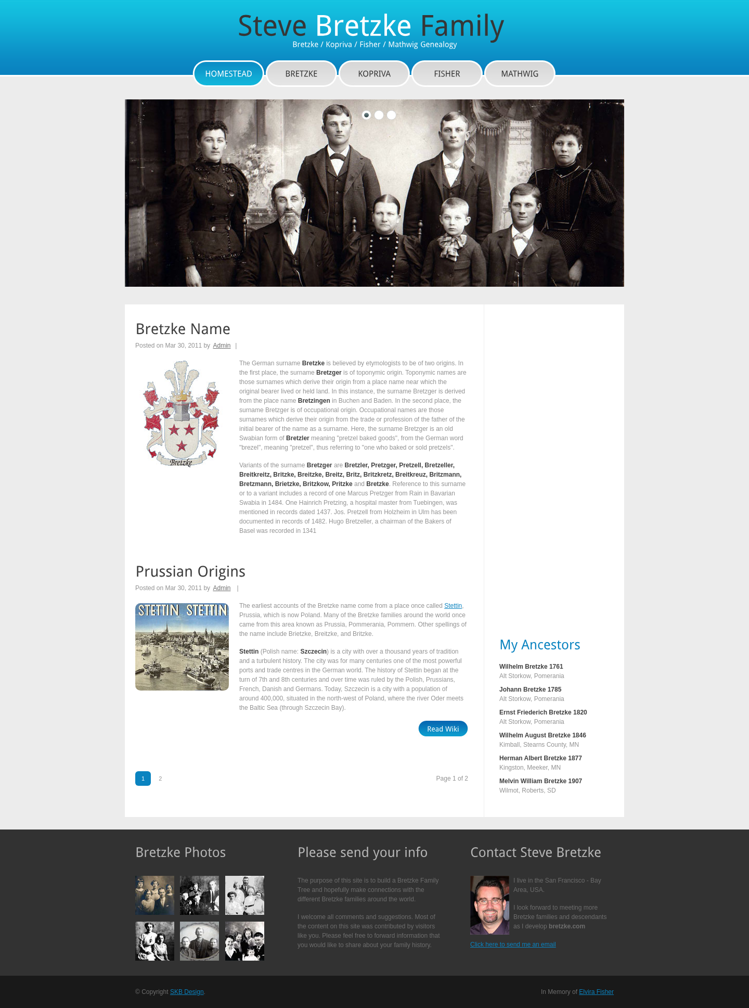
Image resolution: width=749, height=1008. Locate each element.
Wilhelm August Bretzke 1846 (542, 735)
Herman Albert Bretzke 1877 (540, 758)
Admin (221, 345)
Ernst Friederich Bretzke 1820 (543, 712)
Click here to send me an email (513, 944)
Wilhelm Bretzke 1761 (531, 666)
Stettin (453, 605)
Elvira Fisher (596, 992)
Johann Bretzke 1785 (530, 689)
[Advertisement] (541, 470)
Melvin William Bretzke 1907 (540, 781)
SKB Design (187, 992)
